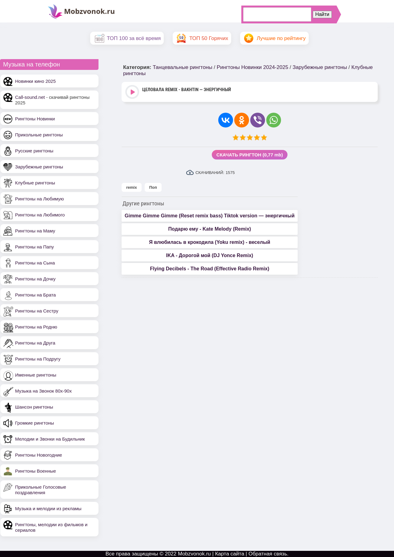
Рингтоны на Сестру (36, 310)
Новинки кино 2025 (35, 81)
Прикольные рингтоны (39, 134)
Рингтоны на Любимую (39, 198)
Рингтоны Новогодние (38, 455)
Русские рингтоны (34, 150)
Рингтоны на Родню (36, 326)
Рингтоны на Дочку (35, 278)
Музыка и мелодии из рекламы (48, 508)
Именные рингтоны (35, 374)
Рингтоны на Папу (34, 246)
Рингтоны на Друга (35, 342)
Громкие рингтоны (34, 423)
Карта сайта (229, 554)
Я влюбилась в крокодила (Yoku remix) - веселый (209, 242)
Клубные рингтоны (35, 182)
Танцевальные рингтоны (182, 67)
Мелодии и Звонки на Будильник (50, 439)
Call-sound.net (30, 97)
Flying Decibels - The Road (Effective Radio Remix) (209, 268)
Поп (153, 187)
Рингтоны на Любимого (40, 214)
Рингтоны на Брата (35, 294)
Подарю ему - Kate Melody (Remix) (209, 229)
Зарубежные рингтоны (39, 166)
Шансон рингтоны (34, 407)
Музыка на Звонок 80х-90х (43, 391)
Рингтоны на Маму (35, 230)
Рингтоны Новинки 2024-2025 (252, 67)
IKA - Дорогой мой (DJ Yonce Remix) (209, 255)
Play (132, 92)
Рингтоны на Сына (35, 262)
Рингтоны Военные (35, 471)
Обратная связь (267, 554)
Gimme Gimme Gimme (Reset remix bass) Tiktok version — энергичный (210, 215)
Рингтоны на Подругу (37, 358)
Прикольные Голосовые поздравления (40, 489)
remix (131, 187)
